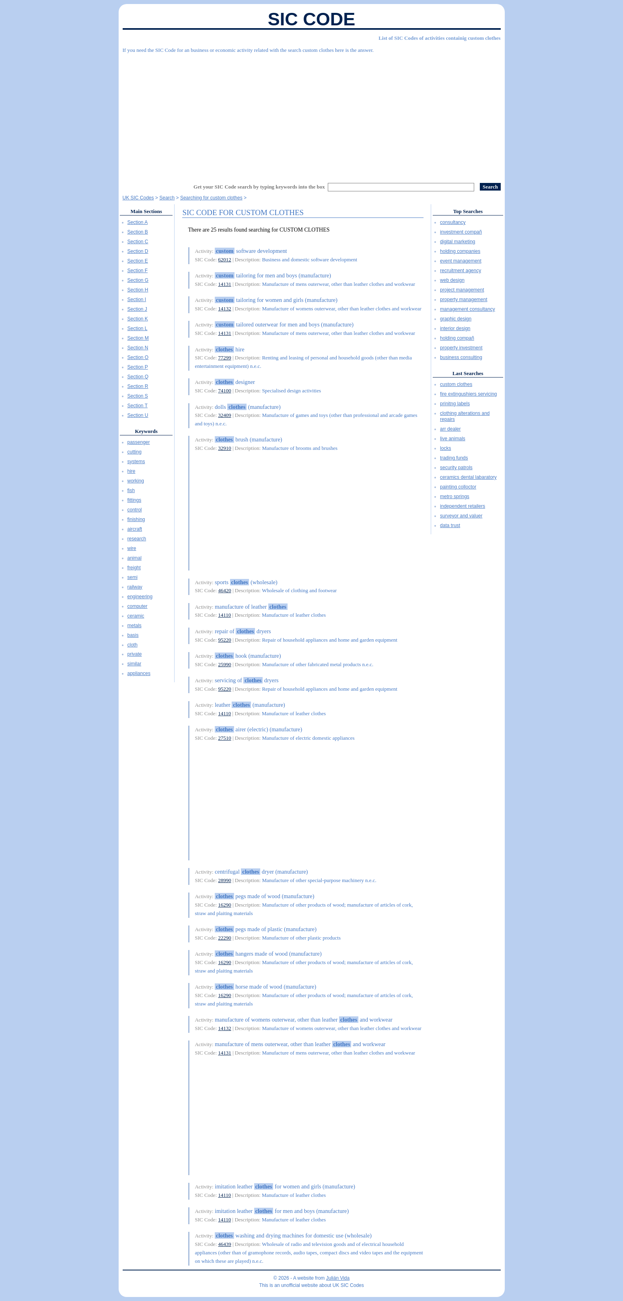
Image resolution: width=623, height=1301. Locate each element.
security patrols (456, 467)
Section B (137, 232)
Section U (137, 415)
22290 (224, 938)
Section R (137, 386)
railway (134, 587)
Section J (137, 309)
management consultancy (467, 309)
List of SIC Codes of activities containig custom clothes (439, 38)
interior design (455, 328)
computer (137, 606)
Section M (138, 338)
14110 (224, 615)
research (136, 539)
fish (131, 490)
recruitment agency (460, 270)
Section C (137, 241)
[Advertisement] (312, 114)
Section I (136, 299)
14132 (224, 309)
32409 (224, 415)
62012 (224, 260)
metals (134, 625)
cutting (134, 452)
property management (463, 299)
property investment (461, 348)
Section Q (138, 377)
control (134, 510)
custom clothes (456, 384)
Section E (137, 261)
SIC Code (312, 19)
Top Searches (468, 211)
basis (133, 635)
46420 (224, 590)
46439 (224, 1244)
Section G (138, 280)
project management (462, 290)
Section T (137, 405)
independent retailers (462, 506)
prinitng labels (455, 403)
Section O (138, 357)
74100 (224, 391)
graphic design (455, 319)
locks (445, 448)
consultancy (452, 222)
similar (134, 664)
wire (131, 548)
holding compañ (457, 338)
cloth (132, 645)
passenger (138, 442)
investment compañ (461, 232)
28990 (224, 880)
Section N (137, 348)
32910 (224, 448)
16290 (224, 905)
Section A (137, 222)
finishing (136, 519)
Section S (137, 396)
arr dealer (450, 429)
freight (134, 567)
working (135, 481)
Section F (137, 270)
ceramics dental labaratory (468, 477)
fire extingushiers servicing (468, 394)
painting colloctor (458, 487)
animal (134, 558)
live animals (452, 438)
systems (136, 461)
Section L (137, 328)
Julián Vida (338, 1278)
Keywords (146, 431)
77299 (224, 358)
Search (167, 198)
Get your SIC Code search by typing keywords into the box (259, 187)
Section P (137, 367)
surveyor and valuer (461, 516)
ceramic (135, 616)
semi (132, 577)
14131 (224, 284)
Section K (137, 319)
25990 (224, 664)
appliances (138, 673)
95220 (224, 640)
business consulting (461, 357)
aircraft (134, 529)
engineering (140, 596)
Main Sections (146, 211)
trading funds (454, 458)
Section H (137, 290)
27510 (224, 738)
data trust (450, 525)
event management (460, 261)
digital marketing (457, 241)
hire (131, 471)
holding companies (460, 251)
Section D (137, 251)
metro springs (454, 496)
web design (452, 280)
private (134, 654)
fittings (134, 500)
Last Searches (467, 373)
